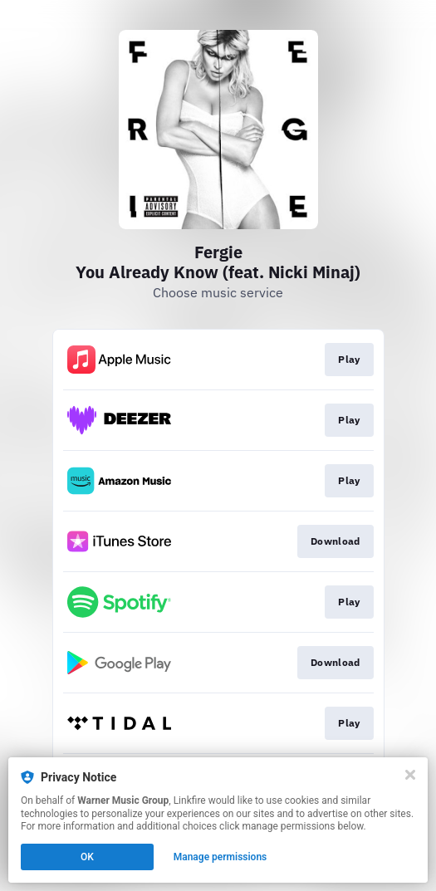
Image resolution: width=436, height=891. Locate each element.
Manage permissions (220, 857)
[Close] (410, 774)
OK (87, 857)
